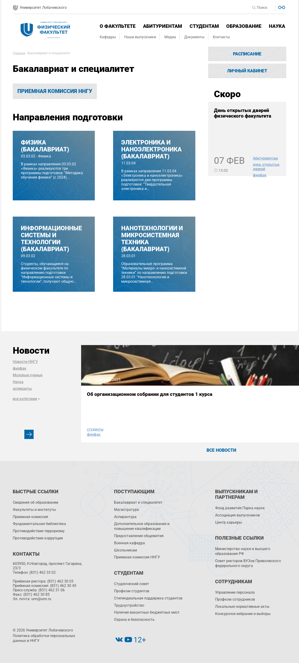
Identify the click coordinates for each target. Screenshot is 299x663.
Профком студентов (131, 591)
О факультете (118, 26)
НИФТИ (192, 429)
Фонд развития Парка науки (239, 508)
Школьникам (125, 550)
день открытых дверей (266, 166)
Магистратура (126, 509)
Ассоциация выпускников (237, 515)
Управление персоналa (235, 592)
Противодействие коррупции (38, 538)
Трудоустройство (129, 605)
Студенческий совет (131, 584)
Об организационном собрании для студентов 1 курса (117, 399)
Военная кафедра (129, 543)
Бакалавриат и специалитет (138, 502)
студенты (95, 429)
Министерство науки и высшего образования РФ (242, 551)
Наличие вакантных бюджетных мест (147, 612)
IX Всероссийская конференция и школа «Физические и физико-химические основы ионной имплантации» (218, 405)
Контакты (221, 37)
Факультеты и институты (34, 509)
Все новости (221, 450)
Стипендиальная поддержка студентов (148, 598)
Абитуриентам (162, 26)
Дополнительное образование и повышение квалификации (141, 526)
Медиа (170, 37)
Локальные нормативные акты (242, 606)
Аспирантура (125, 517)
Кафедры (108, 37)
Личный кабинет (247, 71)
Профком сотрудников (235, 599)
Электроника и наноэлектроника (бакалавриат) (151, 149)
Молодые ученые (27, 375)
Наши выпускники (140, 37)
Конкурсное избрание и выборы (242, 614)
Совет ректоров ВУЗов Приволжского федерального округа (248, 563)
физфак (260, 175)
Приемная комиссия (30, 517)
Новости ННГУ (25, 361)
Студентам (204, 26)
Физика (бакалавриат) (45, 146)
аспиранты (22, 388)
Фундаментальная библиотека (39, 524)
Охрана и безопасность (134, 619)
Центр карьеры (228, 522)
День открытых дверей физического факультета (242, 113)
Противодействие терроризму (39, 531)
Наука (277, 26)
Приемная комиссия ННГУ (54, 91)
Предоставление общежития (139, 536)
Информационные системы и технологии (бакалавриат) (51, 239)
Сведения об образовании (35, 502)
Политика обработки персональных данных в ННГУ (44, 638)
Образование (243, 26)
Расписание (247, 54)
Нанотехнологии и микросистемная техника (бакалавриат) (152, 239)
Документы (194, 37)
